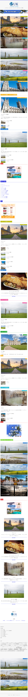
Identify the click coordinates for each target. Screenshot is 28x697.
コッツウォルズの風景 (5, 78)
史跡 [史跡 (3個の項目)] (1, 649)
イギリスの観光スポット (24, 16)
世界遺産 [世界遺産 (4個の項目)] (19, 648)
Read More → (14, 296)
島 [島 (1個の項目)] (7, 649)
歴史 (1, 637)
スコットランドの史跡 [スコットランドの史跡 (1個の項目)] (22, 646)
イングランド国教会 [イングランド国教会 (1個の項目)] (13, 645)
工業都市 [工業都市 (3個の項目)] (10, 649)
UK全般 (26, 27)
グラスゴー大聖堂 (9, 120)
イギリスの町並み (25, 38)
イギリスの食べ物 (3, 636)
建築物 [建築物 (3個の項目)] (16, 649)
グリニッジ (4, 24)
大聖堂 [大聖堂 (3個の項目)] (5, 649)
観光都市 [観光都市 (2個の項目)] (20, 650)
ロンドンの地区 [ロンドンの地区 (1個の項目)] (9, 648)
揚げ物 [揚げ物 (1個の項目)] (19, 649)
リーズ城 (7, 125)
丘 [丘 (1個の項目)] (22, 648)
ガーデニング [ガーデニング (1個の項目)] (17, 645)
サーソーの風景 (3, 189)
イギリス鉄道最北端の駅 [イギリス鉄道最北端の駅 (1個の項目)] (19, 642)
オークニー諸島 (4, 57)
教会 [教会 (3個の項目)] (21, 649)
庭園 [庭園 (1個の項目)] (13, 649)
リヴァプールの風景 (4, 196)
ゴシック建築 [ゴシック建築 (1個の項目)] (2, 646)
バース (2, 46)
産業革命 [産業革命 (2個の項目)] (13, 650)
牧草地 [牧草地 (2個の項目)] (9, 650)
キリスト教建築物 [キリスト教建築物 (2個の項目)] (23, 645)
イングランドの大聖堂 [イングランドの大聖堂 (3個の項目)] (12, 644)
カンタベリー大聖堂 (5, 89)
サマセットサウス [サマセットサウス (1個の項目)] (6, 646)
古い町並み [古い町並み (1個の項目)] (24, 648)
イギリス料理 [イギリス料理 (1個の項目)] (14, 642)
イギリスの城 (2, 629)
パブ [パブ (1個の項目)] (3, 648)
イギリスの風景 (25, 59)
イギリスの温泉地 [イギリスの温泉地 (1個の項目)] (6, 642)
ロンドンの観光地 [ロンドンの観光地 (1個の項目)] (14, 648)
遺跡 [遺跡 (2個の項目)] (23, 650)
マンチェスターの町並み (5, 194)
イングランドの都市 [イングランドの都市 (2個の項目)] (7, 645)
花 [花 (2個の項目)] (17, 650)
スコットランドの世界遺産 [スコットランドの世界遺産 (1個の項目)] (16, 646)
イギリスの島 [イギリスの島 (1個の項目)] (2, 642)
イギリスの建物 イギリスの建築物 (22, 81)
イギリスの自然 (25, 70)
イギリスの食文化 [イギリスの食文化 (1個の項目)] (10, 642)
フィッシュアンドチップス (6, 35)
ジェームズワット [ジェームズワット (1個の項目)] (10, 646)
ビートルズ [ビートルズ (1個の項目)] (6, 648)
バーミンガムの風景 (4, 197)
